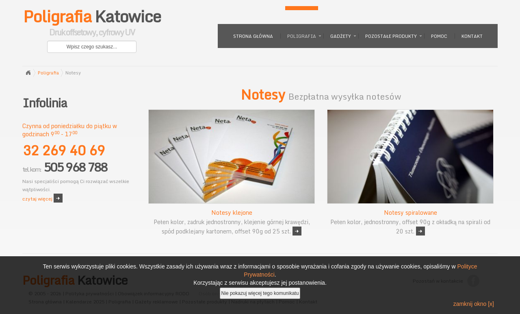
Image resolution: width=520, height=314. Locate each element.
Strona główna (253, 36)
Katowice (91, 24)
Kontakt (472, 36)
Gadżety (340, 36)
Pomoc (439, 36)
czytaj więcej (37, 199)
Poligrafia (301, 36)
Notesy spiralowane (410, 212)
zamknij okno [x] (473, 304)
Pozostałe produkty (391, 36)
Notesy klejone (231, 212)
